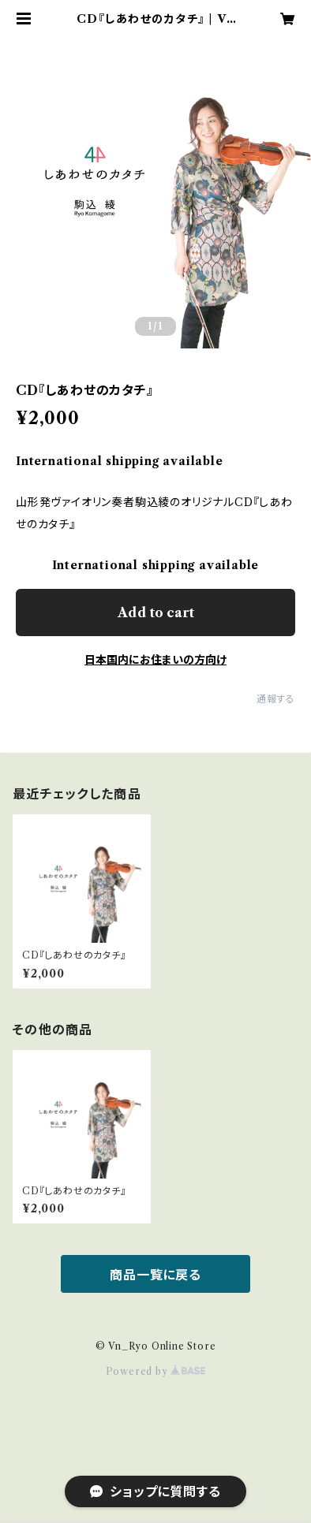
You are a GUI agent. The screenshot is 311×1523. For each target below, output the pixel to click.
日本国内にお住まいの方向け (155, 660)
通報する (276, 699)
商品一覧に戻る (155, 1275)
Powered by (156, 1371)
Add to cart (156, 612)
